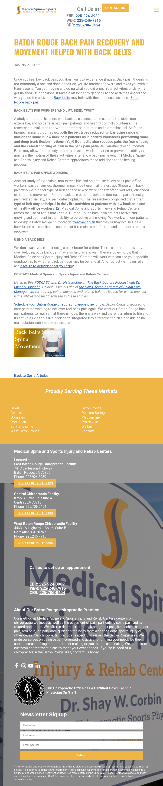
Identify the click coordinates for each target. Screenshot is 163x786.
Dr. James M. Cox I (88, 776)
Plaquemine (91, 417)
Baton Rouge (92, 408)
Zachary (88, 431)
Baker (15, 408)
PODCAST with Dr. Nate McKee (58, 282)
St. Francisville (22, 426)
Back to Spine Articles (31, 375)
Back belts (62, 97)
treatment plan (84, 222)
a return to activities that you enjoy (46, 266)
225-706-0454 (89, 24)
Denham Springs (94, 412)
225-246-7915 (90, 20)
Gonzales (18, 417)
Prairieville (90, 422)
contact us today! (86, 652)
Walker (87, 426)
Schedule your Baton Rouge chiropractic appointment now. (59, 304)
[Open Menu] (156, 10)
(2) (58, 208)
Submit (81, 755)
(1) (120, 155)
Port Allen (18, 422)
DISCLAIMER (100, 772)
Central (16, 412)
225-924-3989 (88, 15)
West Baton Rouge (25, 431)
